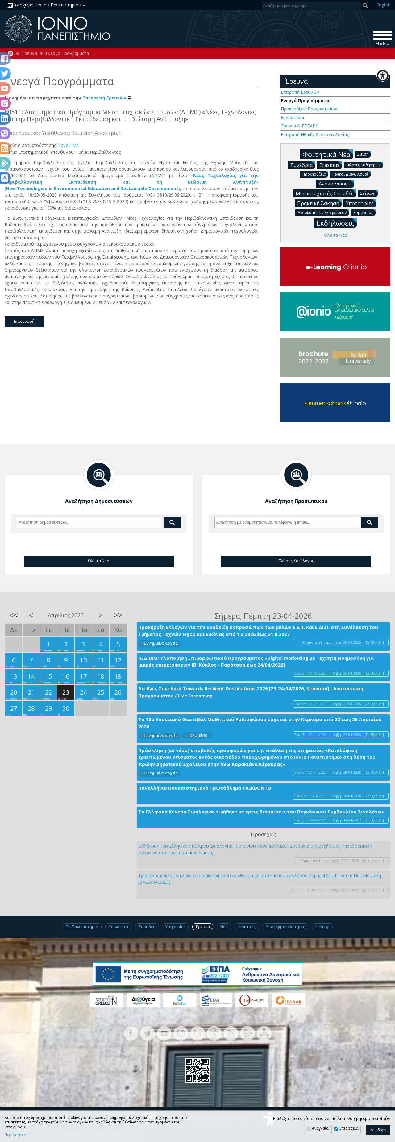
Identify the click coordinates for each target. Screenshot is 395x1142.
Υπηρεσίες (175, 926)
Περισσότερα (17, 1134)
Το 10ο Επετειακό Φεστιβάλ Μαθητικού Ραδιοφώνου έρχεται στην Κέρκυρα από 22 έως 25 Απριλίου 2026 (260, 722)
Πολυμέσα (196, 735)
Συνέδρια (302, 164)
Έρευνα (29, 53)
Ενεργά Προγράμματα (67, 53)
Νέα (224, 926)
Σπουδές (147, 926)
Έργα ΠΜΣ (68, 145)
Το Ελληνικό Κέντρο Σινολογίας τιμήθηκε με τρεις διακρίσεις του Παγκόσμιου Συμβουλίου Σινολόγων (261, 811)
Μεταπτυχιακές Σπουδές (326, 193)
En (383, 5)
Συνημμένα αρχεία (161, 643)
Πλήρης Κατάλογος (296, 560)
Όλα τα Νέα (335, 235)
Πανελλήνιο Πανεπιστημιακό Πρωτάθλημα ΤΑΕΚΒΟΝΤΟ (204, 788)
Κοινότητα (118, 926)
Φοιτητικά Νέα (327, 154)
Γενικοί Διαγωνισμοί (351, 174)
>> (118, 615)
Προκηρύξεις (315, 174)
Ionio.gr (322, 926)
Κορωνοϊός (364, 212)
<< (13, 615)
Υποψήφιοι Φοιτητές (285, 926)
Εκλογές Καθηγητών (364, 165)
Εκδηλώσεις (337, 222)
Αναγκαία (320, 1128)
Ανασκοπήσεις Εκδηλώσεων (323, 212)
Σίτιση (364, 154)
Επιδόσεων (349, 1128)
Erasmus (330, 164)
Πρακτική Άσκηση (319, 203)
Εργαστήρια (292, 117)
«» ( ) (132, 181)
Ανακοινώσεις (336, 183)
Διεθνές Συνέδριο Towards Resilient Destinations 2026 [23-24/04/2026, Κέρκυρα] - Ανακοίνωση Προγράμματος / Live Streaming (250, 692)
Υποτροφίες (361, 203)
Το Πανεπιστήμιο (82, 926)
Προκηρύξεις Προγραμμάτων (310, 109)
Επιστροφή (24, 321)
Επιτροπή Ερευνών (107, 98)
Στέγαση (369, 193)
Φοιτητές (247, 926)
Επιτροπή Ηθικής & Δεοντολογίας (315, 134)
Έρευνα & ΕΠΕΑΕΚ (299, 126)
